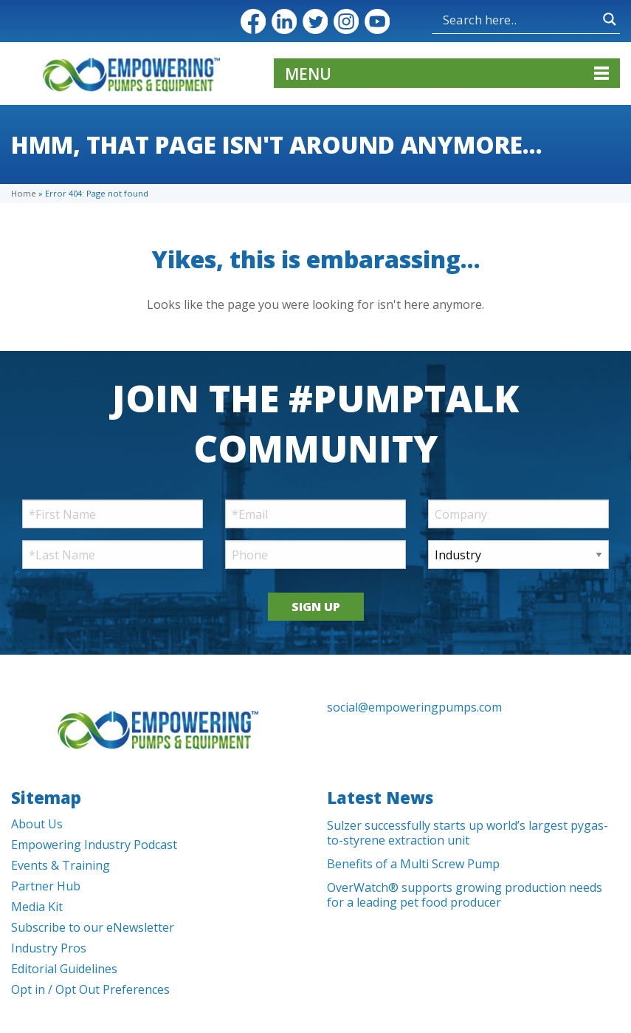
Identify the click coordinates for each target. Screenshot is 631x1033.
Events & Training (60, 865)
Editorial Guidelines (64, 969)
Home (23, 193)
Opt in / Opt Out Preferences (90, 989)
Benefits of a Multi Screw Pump (413, 864)
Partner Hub (45, 886)
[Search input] (481, 19)
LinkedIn (284, 21)
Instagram (346, 21)
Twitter (315, 21)
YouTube (377, 21)
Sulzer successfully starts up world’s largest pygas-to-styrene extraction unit (467, 832)
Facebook (253, 21)
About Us (37, 824)
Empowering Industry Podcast (94, 844)
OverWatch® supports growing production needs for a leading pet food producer (464, 894)
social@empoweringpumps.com (414, 707)
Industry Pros (48, 948)
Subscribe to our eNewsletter (92, 927)
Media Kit (37, 907)
